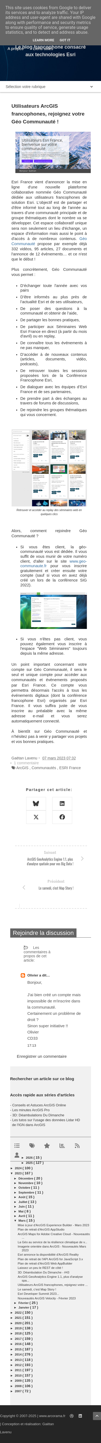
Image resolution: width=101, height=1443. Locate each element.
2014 (18, 1354)
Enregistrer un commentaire (42, 1056)
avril (22, 1216)
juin (22, 1206)
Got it (65, 40)
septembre (27, 1192)
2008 (18, 1386)
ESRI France (70, 768)
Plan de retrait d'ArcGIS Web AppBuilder (45, 1263)
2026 (29, 1157)
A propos (15, 48)
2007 (18, 1391)
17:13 (31, 1045)
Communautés (44, 768)
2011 (18, 1370)
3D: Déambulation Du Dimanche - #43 (43, 1272)
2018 (18, 1333)
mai (22, 1211)
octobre (25, 1187)
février (24, 1303)
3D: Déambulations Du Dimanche (38, 1115)
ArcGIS (22, 768)
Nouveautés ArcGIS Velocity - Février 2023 (47, 1298)
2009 (18, 1380)
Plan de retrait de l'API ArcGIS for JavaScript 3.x (50, 1259)
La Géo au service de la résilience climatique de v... (52, 1242)
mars (23, 1220)
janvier (24, 1307)
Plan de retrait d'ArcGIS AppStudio (41, 1229)
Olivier (33, 975)
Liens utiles (43, 48)
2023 (18, 1173)
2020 (18, 1323)
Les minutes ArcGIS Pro (31, 1110)
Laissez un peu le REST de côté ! (40, 1267)
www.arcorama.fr (52, 1416)
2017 (18, 1338)
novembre (26, 1183)
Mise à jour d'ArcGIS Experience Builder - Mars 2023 (53, 1225)
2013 (18, 1359)
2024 (18, 1168)
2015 (18, 1349)
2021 (18, 1317)
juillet (23, 1202)
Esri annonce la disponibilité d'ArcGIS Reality (48, 1254)
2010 (18, 1375)
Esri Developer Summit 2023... (38, 1293)
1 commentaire (26, 763)
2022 (18, 1312)
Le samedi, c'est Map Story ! (37, 1289)
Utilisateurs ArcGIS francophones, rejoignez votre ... (53, 1284)
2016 (18, 1344)
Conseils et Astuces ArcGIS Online (39, 1105)
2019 (18, 1328)
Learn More (43, 40)
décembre (26, 1178)
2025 (29, 1162)
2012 (18, 1365)
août (22, 1197)
